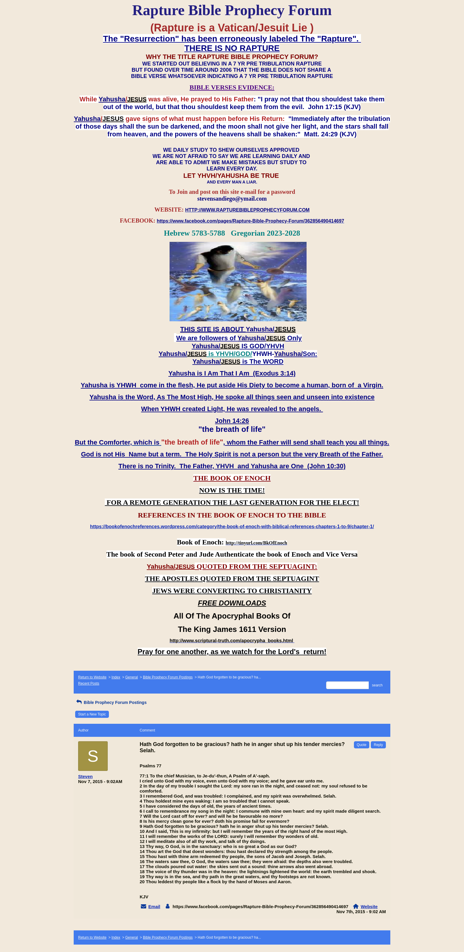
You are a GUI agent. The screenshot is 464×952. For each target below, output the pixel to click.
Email (154, 906)
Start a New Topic (92, 714)
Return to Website (92, 677)
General (131, 677)
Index (116, 677)
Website (369, 906)
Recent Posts (88, 683)
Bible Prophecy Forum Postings (168, 677)
